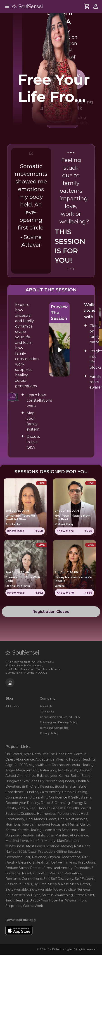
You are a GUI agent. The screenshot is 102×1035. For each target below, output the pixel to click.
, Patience (38, 857)
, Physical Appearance (63, 857)
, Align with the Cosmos (45, 765)
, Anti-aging (47, 770)
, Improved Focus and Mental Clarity (61, 824)
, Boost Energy (65, 786)
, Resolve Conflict (34, 873)
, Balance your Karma (52, 776)
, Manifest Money (41, 841)
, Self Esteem (83, 879)
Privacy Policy (49, 733)
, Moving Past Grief (74, 846)
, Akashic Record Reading (75, 759)
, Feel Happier (39, 808)
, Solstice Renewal (76, 889)
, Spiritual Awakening (56, 895)
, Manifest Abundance (71, 835)
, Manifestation (67, 841)
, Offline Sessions (68, 852)
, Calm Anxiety (49, 792)
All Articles (12, 706)
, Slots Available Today (45, 889)
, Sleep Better (79, 884)
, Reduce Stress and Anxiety (50, 868)
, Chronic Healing (74, 792)
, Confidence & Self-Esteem (69, 797)
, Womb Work (32, 906)
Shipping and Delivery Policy (58, 722)
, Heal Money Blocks (40, 819)
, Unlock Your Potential (46, 900)
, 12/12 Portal (31, 754)
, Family (22, 808)
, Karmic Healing (29, 830)
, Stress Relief (83, 895)
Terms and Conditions (54, 727)
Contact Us (47, 711)
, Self (45, 879)
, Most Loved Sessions (41, 846)
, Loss (49, 835)
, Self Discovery (61, 879)
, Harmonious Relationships (57, 814)
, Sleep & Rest (58, 884)
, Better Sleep (79, 776)
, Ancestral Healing (79, 765)
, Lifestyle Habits (32, 835)
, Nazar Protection (40, 852)
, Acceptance (44, 759)
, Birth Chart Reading (36, 786)
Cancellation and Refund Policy (60, 717)
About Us (46, 706)
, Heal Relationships (71, 819)
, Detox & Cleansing (54, 803)
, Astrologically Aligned (73, 770)
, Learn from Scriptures (60, 830)
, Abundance (24, 759)
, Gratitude (27, 814)
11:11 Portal (13, 754)
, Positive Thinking (62, 862)
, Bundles (31, 792)
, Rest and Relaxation (64, 873)
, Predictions (86, 862)
